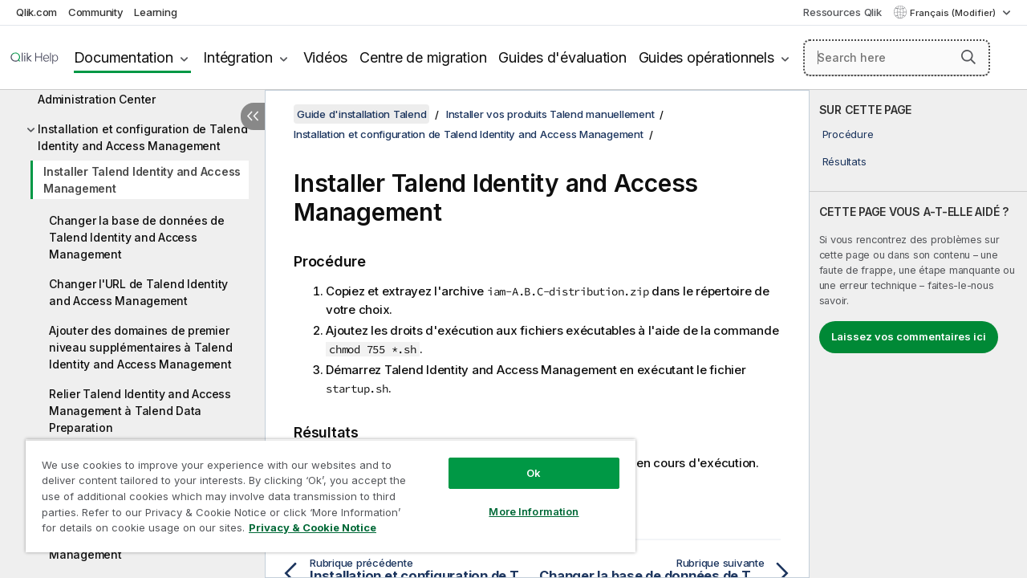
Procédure (848, 134)
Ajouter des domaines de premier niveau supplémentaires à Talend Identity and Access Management (140, 347)
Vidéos (325, 57)
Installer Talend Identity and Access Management (142, 180)
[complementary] (918, 334)
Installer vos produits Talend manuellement (550, 114)
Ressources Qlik (842, 12)
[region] (323, 489)
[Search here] (896, 58)
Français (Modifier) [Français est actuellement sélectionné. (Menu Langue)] (954, 12)
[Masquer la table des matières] (253, 116)
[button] (968, 57)
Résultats (844, 161)
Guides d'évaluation (562, 57)
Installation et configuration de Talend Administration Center (142, 90)
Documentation (123, 57)
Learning (155, 12)
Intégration (237, 57)
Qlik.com (36, 12)
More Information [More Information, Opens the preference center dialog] (521, 499)
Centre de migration (422, 57)
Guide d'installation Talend (361, 114)
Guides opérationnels (706, 57)
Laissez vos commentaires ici (908, 336)
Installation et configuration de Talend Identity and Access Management (142, 137)
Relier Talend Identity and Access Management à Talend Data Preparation (140, 410)
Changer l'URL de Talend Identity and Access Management (138, 292)
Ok (521, 460)
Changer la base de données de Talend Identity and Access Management (137, 237)
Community (96, 12)
